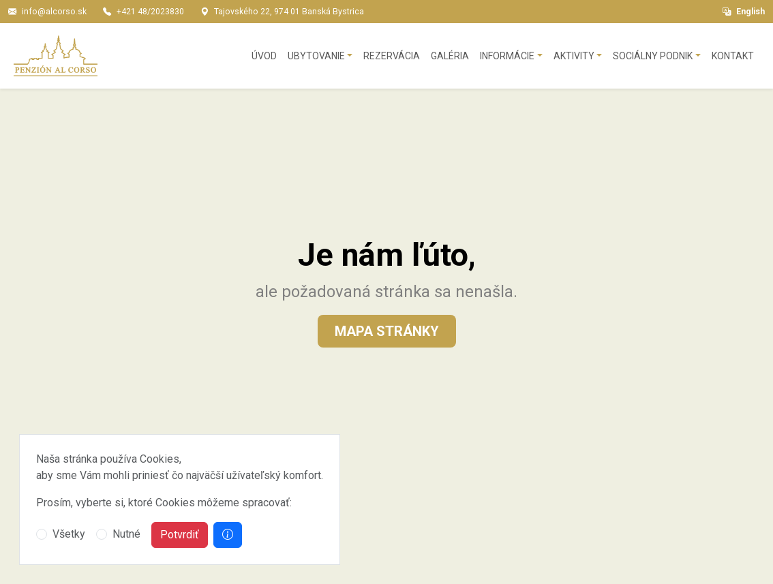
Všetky (68, 533)
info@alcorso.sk (54, 11)
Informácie (507, 55)
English (744, 11)
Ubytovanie (316, 55)
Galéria (450, 55)
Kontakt (733, 55)
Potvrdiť (179, 534)
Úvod (264, 55)
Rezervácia (391, 55)
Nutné (126, 533)
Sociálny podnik (653, 55)
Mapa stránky (387, 331)
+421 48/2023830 (150, 11)
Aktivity (574, 55)
